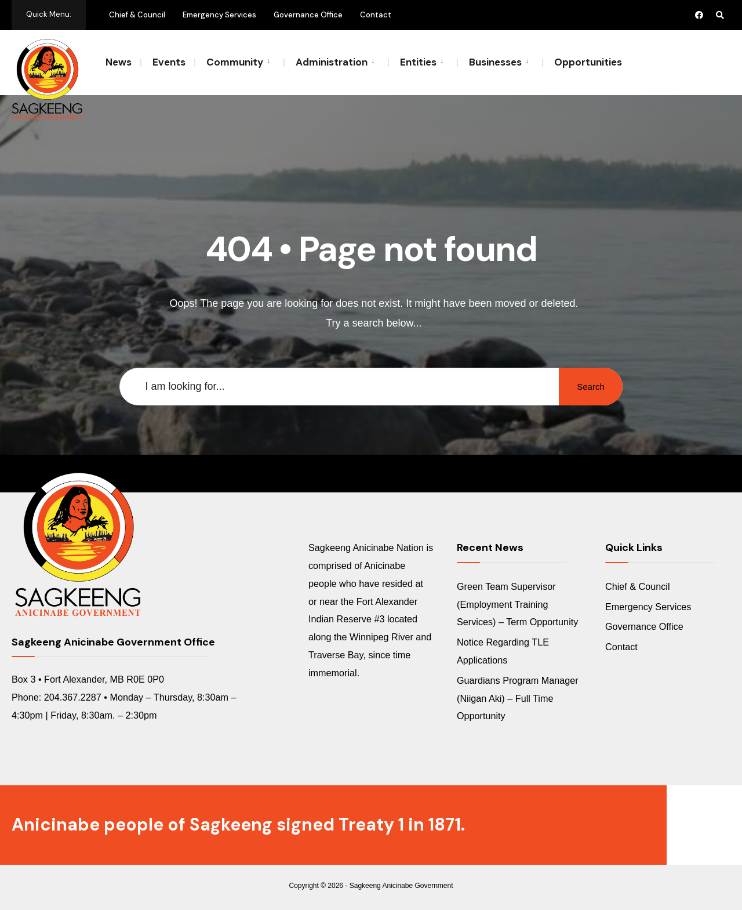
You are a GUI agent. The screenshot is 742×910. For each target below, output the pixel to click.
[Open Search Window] (720, 15)
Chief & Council (137, 15)
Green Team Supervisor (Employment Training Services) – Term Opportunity (517, 604)
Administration (332, 62)
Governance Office (308, 15)
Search (591, 386)
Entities (418, 62)
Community (234, 62)
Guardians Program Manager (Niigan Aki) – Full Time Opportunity (518, 698)
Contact (375, 15)
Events (169, 62)
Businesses (495, 62)
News (119, 62)
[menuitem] (238, 61)
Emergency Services (219, 15)
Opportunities (588, 62)
